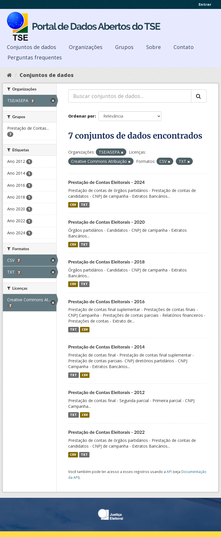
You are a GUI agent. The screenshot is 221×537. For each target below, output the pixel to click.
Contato (184, 47)
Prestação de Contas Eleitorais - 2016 (106, 301)
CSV (73, 205)
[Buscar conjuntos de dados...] (129, 96)
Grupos (124, 47)
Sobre (153, 47)
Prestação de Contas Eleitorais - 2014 (106, 346)
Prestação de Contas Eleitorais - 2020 (106, 222)
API (169, 471)
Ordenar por (81, 116)
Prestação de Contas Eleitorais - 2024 (106, 182)
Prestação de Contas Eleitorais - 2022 (106, 432)
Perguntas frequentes (34, 57)
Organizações (85, 47)
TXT (84, 205)
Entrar (205, 4)
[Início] (9, 74)
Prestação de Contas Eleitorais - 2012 (106, 392)
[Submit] (199, 96)
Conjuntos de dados (31, 47)
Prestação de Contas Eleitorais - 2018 (106, 261)
